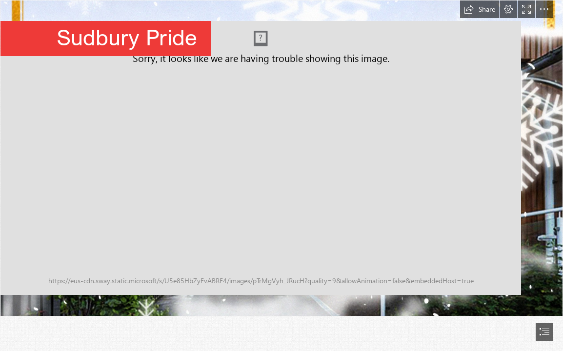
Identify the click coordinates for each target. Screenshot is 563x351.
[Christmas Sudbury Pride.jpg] (281, 158)
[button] (479, 9)
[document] (281, 175)
